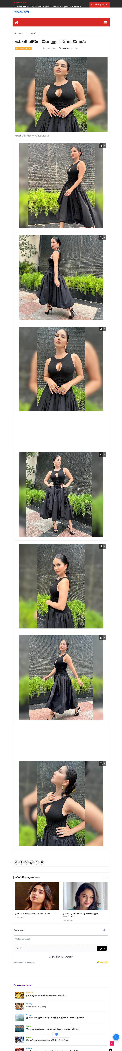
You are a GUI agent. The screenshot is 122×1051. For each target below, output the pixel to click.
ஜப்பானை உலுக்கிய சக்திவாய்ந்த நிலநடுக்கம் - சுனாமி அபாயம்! (55, 1017)
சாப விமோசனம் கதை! (36, 1006)
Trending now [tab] (22, 985)
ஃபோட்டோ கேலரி (23, 48)
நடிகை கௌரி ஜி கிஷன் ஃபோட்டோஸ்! (32, 913)
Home (19, 33)
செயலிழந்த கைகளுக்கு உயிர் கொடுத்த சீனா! (47, 1040)
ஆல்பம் (33, 33)
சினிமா (29, 1048)
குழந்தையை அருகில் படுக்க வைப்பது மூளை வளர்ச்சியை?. (61, 6)
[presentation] (103, 877)
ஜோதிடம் (29, 992)
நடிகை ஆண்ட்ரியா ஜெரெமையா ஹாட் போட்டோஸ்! (81, 915)
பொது (28, 1015)
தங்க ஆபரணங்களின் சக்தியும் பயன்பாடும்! (46, 995)
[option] (62, 6)
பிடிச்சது (29, 1004)
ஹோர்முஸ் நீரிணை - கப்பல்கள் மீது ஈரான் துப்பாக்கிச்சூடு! (53, 1029)
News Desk (49, 48)
